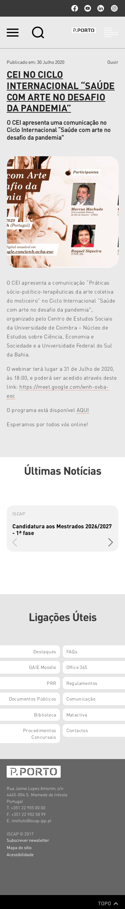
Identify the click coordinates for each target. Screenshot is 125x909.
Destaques (44, 651)
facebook (74, 8)
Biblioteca (45, 714)
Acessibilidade (20, 854)
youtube (87, 8)
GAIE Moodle (42, 667)
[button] (110, 542)
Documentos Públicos (32, 699)
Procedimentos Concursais (39, 733)
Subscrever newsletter (28, 840)
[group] (62, 528)
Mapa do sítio (19, 847)
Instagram (113, 8)
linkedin (100, 8)
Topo (108, 903)
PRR (51, 683)
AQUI (83, 409)
